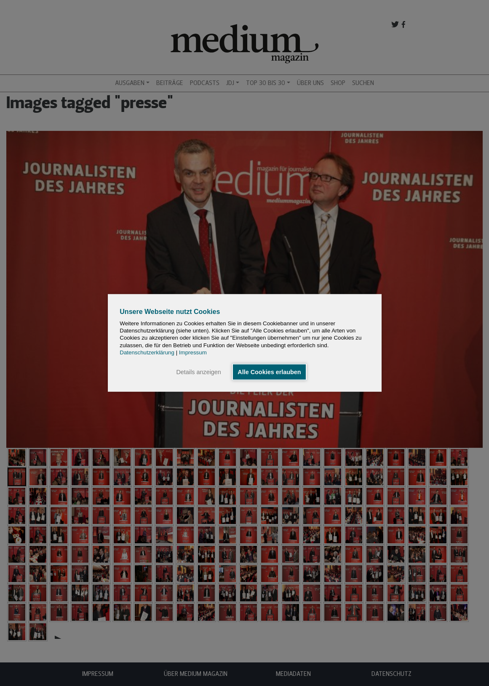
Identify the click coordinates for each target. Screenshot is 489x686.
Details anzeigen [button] (198, 372)
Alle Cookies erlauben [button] (269, 372)
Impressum (193, 352)
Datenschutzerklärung (147, 352)
